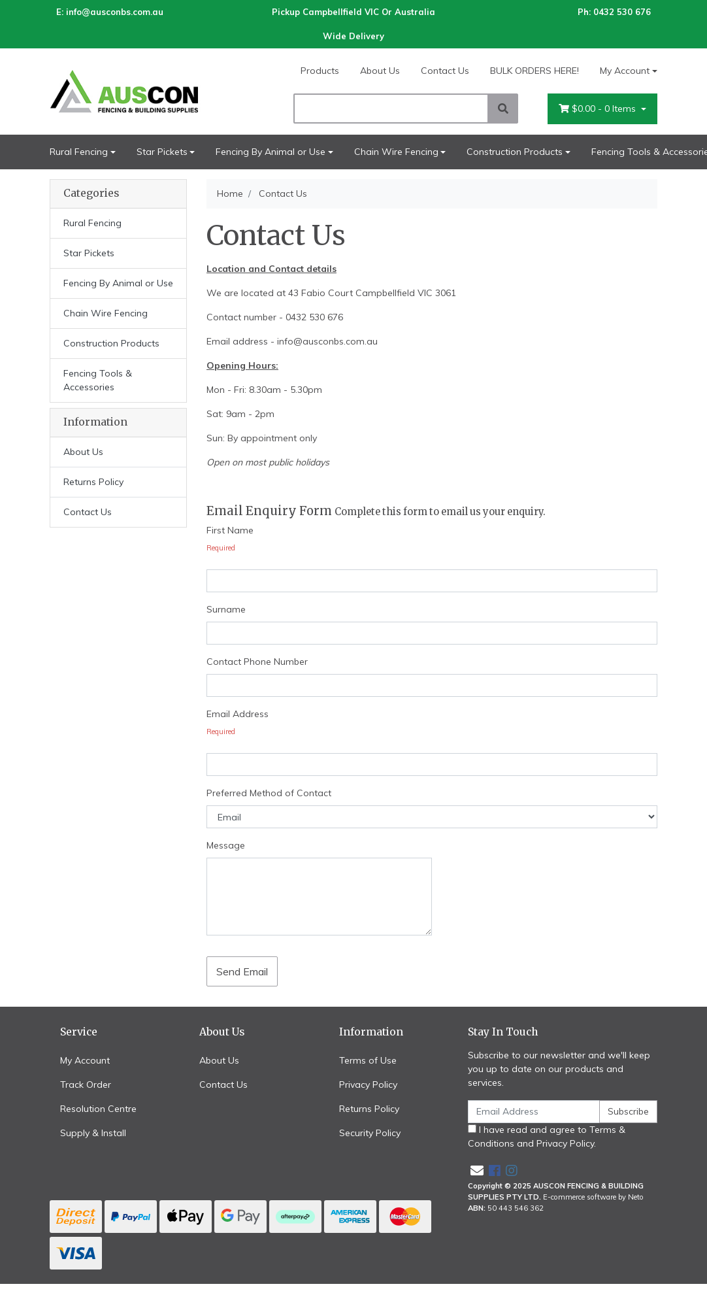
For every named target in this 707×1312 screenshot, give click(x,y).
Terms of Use (368, 1060)
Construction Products (515, 152)
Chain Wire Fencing (396, 152)
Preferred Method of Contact (268, 793)
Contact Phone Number (257, 661)
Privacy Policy (368, 1084)
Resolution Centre (98, 1109)
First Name (230, 530)
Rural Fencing (79, 152)
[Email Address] (534, 1111)
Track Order (85, 1084)
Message (225, 845)
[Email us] (477, 1170)
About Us (380, 70)
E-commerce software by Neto (593, 1197)
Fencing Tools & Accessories (97, 380)
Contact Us (445, 70)
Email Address (237, 714)
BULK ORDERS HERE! (534, 70)
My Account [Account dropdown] (624, 70)
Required (220, 547)
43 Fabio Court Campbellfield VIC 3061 (372, 293)
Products (320, 70)
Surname (226, 609)
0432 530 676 (622, 12)
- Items (598, 109)
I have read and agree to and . (546, 1136)
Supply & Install (93, 1133)
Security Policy (370, 1133)
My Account (85, 1060)
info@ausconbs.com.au (114, 12)
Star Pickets (162, 152)
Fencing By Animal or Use (270, 152)
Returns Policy (93, 482)
